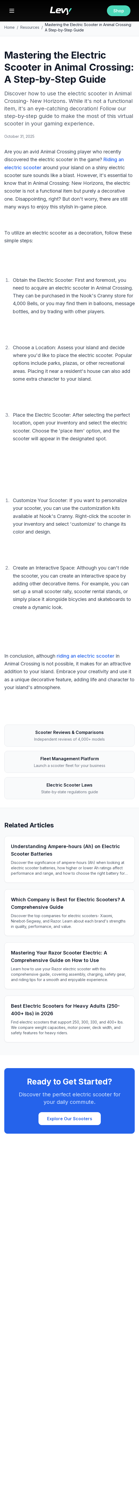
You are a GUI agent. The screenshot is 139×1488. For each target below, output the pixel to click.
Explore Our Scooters (69, 1118)
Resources (29, 27)
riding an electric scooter (85, 656)
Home (9, 27)
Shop (118, 10)
